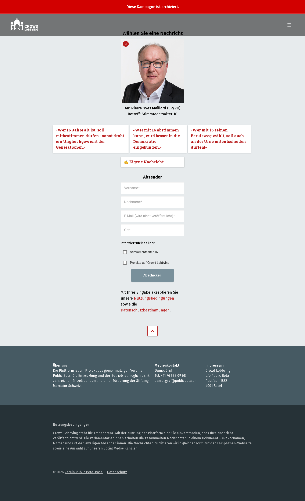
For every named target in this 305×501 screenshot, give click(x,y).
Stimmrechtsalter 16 (144, 252)
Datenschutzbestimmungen (145, 310)
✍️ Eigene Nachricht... (145, 161)
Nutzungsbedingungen (154, 298)
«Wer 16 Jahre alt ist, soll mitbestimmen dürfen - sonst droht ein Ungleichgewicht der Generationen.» (90, 138)
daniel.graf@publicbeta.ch (175, 381)
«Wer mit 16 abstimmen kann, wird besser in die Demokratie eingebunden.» (156, 138)
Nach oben (152, 331)
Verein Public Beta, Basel (84, 472)
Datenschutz (117, 472)
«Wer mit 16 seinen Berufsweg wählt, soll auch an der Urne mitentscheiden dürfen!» (218, 138)
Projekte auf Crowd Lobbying (149, 262)
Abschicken (152, 275)
